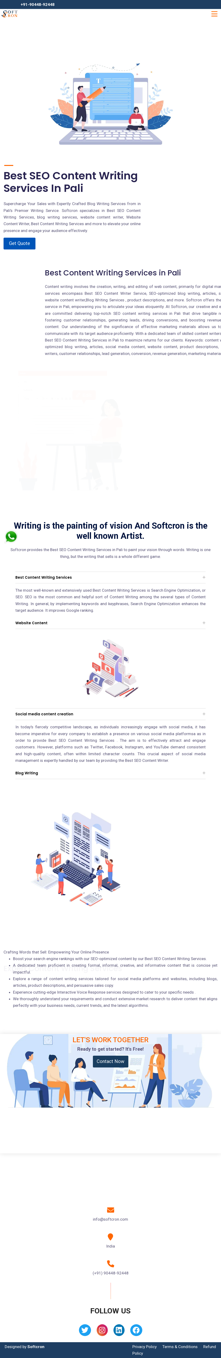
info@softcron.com (110, 1219)
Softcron (35, 1346)
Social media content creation (44, 714)
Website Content (31, 622)
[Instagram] (102, 1331)
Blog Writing (26, 773)
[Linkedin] (119, 1331)
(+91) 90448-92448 (111, 1273)
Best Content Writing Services (43, 577)
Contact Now (110, 1061)
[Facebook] (136, 1331)
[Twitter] (85, 1331)
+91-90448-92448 (38, 4)
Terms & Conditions (180, 1346)
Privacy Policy (144, 1346)
